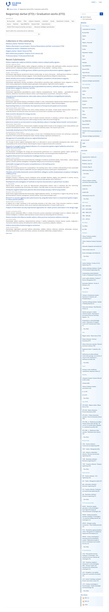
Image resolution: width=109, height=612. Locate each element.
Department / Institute (62, 21)
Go (39, 34)
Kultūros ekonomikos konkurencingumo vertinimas (23, 225)
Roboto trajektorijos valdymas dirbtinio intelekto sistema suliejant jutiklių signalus (33, 62)
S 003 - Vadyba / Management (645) (91, 449)
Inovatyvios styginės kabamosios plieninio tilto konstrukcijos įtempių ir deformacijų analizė (35, 190)
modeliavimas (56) (86, 185)
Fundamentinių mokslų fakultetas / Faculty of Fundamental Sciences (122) (91, 274)
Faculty (52, 21)
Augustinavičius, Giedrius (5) (89, 157)
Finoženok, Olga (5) (87, 167)
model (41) (85, 189)
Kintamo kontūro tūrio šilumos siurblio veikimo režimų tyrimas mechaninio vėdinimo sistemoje (37, 217)
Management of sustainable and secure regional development (26, 138)
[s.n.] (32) (84, 395)
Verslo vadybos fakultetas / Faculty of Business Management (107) (91, 279)
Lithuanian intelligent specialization (44, 27)
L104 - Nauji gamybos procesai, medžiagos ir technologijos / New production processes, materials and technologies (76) (90, 556)
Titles (25, 21)
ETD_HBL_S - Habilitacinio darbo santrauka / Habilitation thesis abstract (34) (91, 432)
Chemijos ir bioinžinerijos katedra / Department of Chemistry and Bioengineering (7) (90, 297)
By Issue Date (11, 21)
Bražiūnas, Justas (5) (87, 163)
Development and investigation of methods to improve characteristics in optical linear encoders (37, 182)
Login (83, 143)
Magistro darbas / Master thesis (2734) (91, 335)
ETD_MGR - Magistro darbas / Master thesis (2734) (91, 406)
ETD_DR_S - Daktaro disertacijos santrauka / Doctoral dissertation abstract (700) (92, 417)
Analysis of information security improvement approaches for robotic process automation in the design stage (42, 208)
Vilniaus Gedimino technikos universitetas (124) (89, 387)
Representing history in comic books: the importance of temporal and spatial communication (36, 106)
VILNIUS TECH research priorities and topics (19, 27)
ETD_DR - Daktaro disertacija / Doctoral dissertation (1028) (90, 411)
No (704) (84, 229)
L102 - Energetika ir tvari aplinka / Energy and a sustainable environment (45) (91, 574)
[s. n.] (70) (84, 391)
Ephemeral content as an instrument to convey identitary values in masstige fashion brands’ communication (41, 122)
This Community (86, 19)
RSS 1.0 (85, 598)
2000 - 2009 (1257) (87, 212)
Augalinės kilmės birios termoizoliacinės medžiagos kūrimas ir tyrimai (29, 156)
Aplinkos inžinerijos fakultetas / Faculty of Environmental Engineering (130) (91, 269)
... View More (85, 173)
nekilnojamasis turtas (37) (88, 195)
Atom (85, 605)
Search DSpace (86, 17)
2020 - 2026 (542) (86, 205)
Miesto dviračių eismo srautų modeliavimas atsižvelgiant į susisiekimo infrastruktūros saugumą (37, 78)
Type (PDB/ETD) (25, 24)
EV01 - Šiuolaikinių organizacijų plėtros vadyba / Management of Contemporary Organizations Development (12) (92, 531)
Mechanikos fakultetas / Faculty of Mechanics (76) (90, 284)
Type (72, 21)
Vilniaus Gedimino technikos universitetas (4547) (89, 237)
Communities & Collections (89, 29)
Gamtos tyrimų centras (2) (88, 249)
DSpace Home (13, 9)
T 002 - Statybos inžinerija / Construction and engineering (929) (90, 444)
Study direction (46, 24)
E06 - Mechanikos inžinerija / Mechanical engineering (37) (89, 495)
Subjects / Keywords (34, 21)
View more (9, 233)
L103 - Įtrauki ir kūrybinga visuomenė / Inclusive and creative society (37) (91, 579)
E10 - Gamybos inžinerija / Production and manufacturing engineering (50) (91, 490)
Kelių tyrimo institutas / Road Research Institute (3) (91, 307)
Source (9, 24)
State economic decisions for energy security (21, 114)
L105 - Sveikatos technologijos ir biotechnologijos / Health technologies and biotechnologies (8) (91, 586)
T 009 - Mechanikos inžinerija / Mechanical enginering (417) (89, 459)
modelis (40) (85, 192)
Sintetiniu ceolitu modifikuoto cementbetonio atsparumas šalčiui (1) (91, 370)
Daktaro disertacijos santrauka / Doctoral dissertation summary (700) (92, 345)
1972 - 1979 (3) (86, 219)
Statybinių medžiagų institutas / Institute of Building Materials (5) (92, 302)
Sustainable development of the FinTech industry (22, 130)
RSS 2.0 (85, 601)
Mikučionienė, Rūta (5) (87, 170)
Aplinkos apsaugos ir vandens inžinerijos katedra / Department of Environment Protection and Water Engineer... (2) (90, 314)
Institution (45, 21)
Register (84, 146)
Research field (35, 24)
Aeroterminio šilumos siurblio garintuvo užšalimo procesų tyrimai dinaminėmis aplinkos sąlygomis (38, 70)
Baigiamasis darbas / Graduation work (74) (91, 350)
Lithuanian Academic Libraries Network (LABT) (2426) (92, 379)
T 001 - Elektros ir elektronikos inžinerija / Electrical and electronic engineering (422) (90, 454)
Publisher (15, 24)
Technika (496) (85, 383)
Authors (19, 21)
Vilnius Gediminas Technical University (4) (91, 242)
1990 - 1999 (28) (86, 215)
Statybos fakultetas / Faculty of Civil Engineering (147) (91, 264)
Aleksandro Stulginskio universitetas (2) (92, 246)
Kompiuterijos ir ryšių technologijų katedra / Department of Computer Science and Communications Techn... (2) (91, 323)
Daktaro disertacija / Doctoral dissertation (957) (89, 339)
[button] (94, 2)
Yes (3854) (84, 226)
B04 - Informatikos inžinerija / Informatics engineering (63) (89, 485)
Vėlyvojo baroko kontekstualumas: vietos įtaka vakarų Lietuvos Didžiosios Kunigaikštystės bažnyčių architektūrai (38, 97)
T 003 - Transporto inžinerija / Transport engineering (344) (92, 465)
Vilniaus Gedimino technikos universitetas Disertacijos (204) (89, 181)
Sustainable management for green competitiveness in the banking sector (30, 164)
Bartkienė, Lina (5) (86, 160)
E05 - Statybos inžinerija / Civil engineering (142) (89, 476)
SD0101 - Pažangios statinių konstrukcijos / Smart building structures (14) (92, 525)
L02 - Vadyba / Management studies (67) (92, 481)
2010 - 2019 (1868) (87, 209)
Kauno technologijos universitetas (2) (91, 253)
